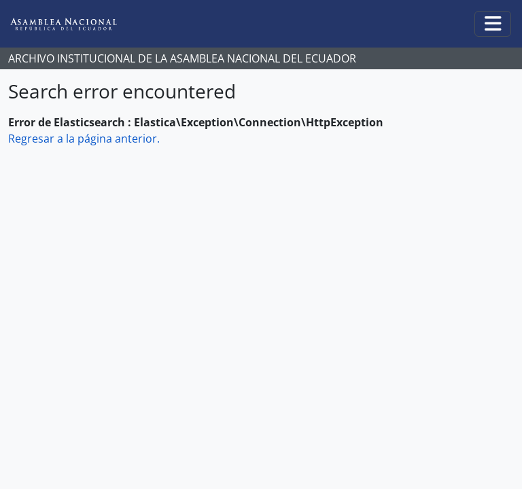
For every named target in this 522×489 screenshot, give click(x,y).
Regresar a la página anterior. (84, 138)
